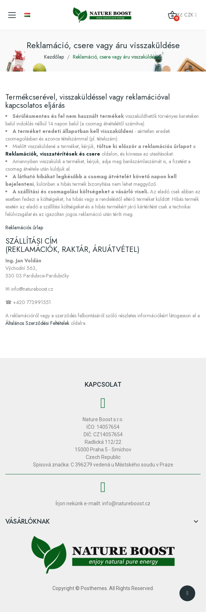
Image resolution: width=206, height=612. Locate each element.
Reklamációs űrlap (24, 227)
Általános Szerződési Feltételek (37, 323)
